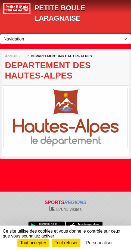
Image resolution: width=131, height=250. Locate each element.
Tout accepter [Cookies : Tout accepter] (33, 242)
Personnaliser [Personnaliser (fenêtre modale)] (99, 242)
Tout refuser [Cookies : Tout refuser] (66, 242)
